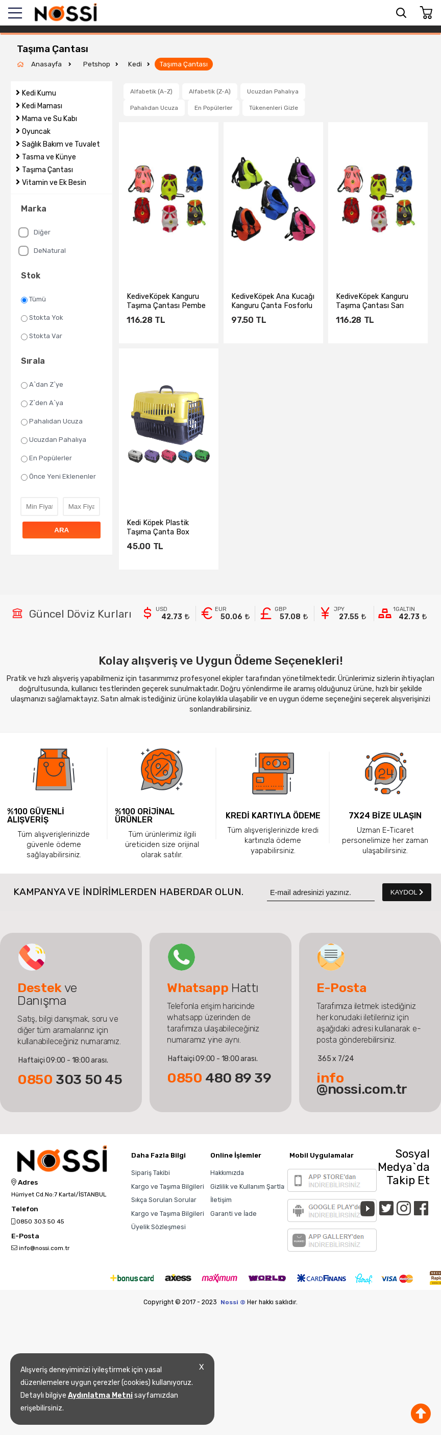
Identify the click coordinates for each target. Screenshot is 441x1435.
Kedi (135, 64)
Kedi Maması (42, 106)
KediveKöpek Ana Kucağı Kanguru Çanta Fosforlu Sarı (272, 301)
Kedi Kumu (39, 93)
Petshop (96, 64)
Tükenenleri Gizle (273, 107)
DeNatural (42, 251)
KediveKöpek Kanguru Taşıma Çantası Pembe (166, 301)
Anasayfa (47, 64)
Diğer (34, 232)
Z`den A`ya (42, 403)
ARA (61, 530)
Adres (24, 1182)
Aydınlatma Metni (100, 1395)
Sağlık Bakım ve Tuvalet (61, 144)
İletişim (221, 1200)
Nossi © (233, 1302)
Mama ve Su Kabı (49, 118)
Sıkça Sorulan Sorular (164, 1200)
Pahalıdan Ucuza (52, 421)
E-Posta (25, 1236)
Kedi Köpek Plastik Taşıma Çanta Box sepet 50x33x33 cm (162, 527)
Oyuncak (36, 131)
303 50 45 (69, 1079)
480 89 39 (219, 1078)
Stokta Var (41, 336)
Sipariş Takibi (150, 1173)
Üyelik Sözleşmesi (158, 1227)
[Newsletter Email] (321, 892)
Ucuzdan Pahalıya (53, 440)
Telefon (24, 1209)
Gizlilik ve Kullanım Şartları (249, 1186)
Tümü (33, 299)
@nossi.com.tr (361, 1083)
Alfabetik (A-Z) (151, 91)
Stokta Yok (42, 318)
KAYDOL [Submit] (406, 892)
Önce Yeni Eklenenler (58, 477)
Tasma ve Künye (49, 157)
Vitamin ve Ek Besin (54, 182)
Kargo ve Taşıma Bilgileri (167, 1186)
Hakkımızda (227, 1173)
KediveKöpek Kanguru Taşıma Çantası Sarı (372, 301)
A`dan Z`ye (42, 385)
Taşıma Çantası (184, 64)
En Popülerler (46, 458)
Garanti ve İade (233, 1213)
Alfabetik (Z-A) (210, 91)
